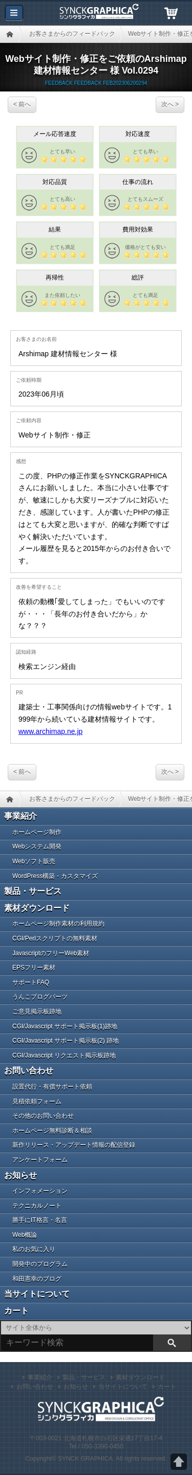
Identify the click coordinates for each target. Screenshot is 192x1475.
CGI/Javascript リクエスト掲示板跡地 (64, 1055)
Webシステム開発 (36, 846)
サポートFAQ (30, 982)
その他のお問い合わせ (43, 1115)
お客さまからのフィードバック (72, 33)
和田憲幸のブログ (36, 1278)
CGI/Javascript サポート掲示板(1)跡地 (64, 1026)
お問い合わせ (28, 1070)
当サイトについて (37, 1293)
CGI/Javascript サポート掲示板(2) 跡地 (65, 1040)
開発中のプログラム (40, 1263)
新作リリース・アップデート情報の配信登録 (73, 1144)
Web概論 (24, 1234)
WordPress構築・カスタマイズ (55, 876)
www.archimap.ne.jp (50, 731)
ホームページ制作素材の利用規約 (58, 923)
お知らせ (20, 1175)
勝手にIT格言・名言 (39, 1220)
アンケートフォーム (40, 1159)
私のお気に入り (33, 1249)
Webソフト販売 (33, 861)
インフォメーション (40, 1190)
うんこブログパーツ (40, 996)
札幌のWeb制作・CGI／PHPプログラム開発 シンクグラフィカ (96, 13)
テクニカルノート (36, 1205)
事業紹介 (20, 816)
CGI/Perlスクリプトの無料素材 (54, 938)
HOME (9, 34)
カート (16, 1310)
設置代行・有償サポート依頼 (52, 1086)
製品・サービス (32, 891)
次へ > (170, 104)
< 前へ (22, 104)
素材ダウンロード (37, 908)
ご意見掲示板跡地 (36, 1011)
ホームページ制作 (36, 832)
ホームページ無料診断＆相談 (52, 1130)
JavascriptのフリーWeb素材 (50, 953)
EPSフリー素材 (33, 967)
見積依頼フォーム (36, 1101)
